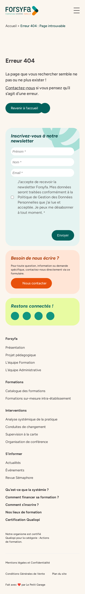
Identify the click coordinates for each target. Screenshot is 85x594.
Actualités (13, 463)
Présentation (15, 347)
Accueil (11, 26)
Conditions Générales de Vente (25, 573)
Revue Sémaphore (19, 478)
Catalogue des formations (25, 391)
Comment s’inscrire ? (22, 505)
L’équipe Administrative (23, 370)
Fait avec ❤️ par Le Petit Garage (25, 584)
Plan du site (59, 573)
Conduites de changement (25, 427)
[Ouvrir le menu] (77, 11)
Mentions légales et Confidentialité (27, 562)
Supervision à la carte (21, 434)
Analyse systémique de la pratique (31, 419)
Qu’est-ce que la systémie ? (27, 490)
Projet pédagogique (20, 355)
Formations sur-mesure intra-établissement (38, 398)
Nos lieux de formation (23, 512)
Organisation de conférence (26, 442)
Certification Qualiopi (22, 520)
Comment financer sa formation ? (32, 497)
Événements (14, 470)
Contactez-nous (20, 87)
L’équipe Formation (20, 362)
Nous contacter (31, 283)
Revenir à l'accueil (27, 108)
